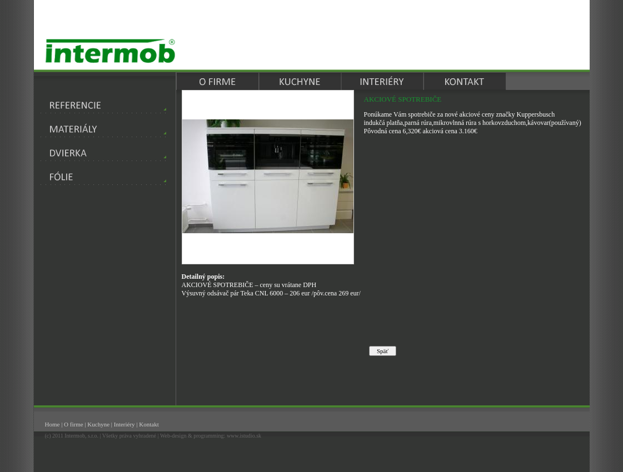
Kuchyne (98, 424)
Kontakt (148, 424)
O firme (73, 424)
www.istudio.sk (244, 436)
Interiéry (124, 424)
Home (52, 424)
